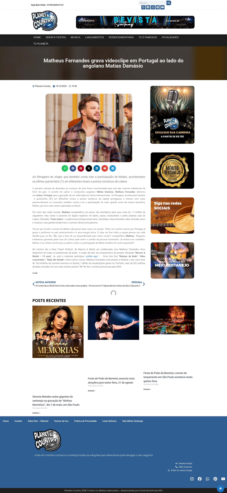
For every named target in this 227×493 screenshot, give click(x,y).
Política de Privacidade (85, 421)
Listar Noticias (109, 421)
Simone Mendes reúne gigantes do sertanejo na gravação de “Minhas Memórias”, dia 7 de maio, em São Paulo (55, 400)
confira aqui (92, 256)
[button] (65, 168)
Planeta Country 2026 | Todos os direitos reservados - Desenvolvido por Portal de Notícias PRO (113, 490)
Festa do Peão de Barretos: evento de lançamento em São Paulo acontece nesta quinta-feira (168, 377)
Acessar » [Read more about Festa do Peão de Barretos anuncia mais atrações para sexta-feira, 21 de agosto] (91, 391)
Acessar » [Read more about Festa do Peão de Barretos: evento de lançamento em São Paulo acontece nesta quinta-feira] (147, 389)
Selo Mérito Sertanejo (132, 421)
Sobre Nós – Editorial (38, 421)
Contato (18, 421)
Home (6, 421)
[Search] (168, 3)
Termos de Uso (61, 421)
